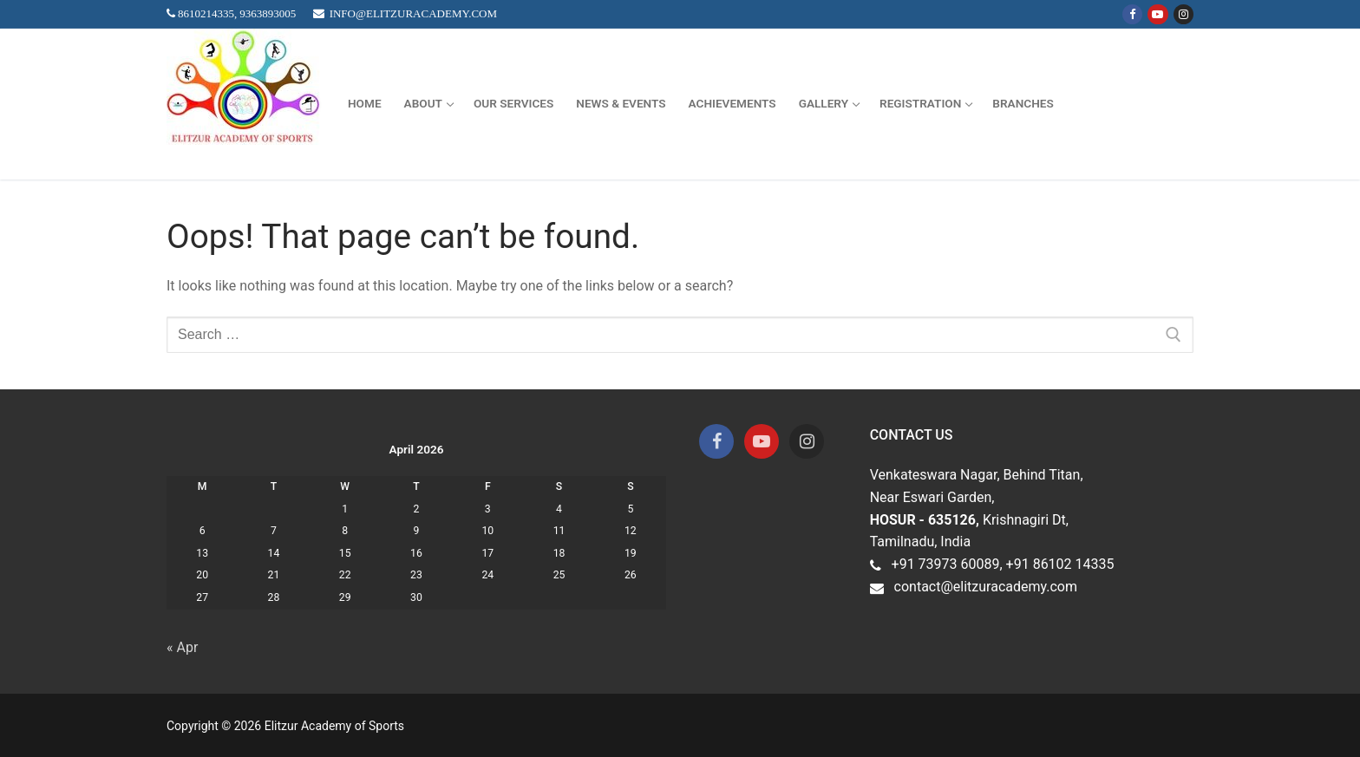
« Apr (182, 647)
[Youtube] (1157, 14)
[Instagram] (1183, 14)
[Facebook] (1132, 14)
